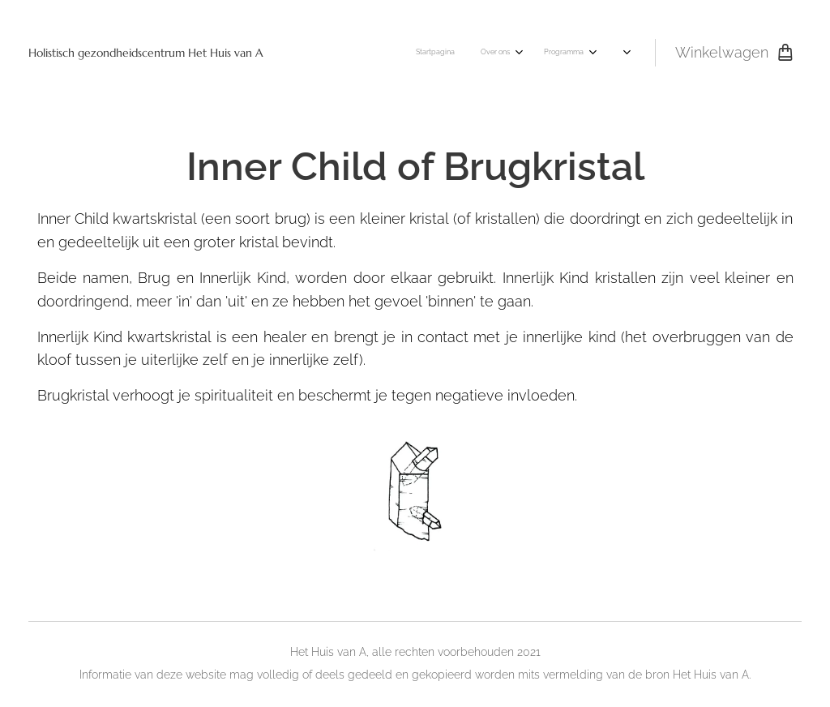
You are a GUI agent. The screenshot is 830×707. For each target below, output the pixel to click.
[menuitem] (364, 52)
